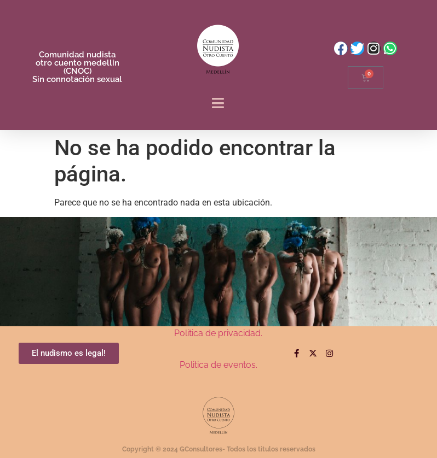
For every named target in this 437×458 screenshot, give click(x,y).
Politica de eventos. (218, 365)
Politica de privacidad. (218, 333)
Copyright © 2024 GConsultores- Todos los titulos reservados (218, 449)
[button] (218, 103)
